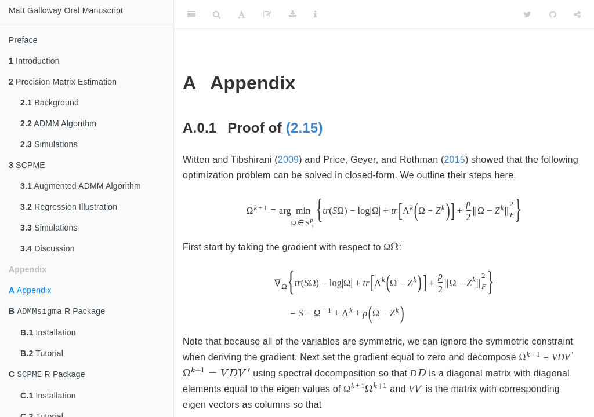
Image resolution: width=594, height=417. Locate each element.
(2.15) (304, 128)
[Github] (553, 14)
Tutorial (41, 354)
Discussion (47, 248)
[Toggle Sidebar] (191, 14)
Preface (23, 40)
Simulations (49, 144)
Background (49, 102)
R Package (57, 311)
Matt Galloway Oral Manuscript (66, 10)
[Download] (292, 14)
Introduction (34, 60)
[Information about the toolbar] (315, 14)
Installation (48, 333)
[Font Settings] (241, 14)
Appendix (30, 290)
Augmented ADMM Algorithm (80, 186)
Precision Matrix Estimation (63, 81)
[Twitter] (527, 14)
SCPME (27, 165)
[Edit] (267, 14)
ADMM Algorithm (58, 123)
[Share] (577, 14)
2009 (288, 159)
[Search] (216, 14)
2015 (454, 159)
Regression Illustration (68, 206)
